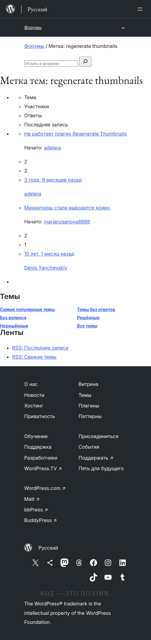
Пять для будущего (101, 468)
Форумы (32, 27)
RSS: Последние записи (40, 348)
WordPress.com (45, 488)
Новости (34, 395)
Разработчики (40, 458)
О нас (31, 384)
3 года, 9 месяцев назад (53, 180)
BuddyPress (40, 520)
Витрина (88, 384)
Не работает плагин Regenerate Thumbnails (75, 134)
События (89, 447)
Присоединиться (99, 436)
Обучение (36, 436)
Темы (85, 395)
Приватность (39, 416)
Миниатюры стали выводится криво (67, 208)
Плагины (89, 406)
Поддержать (96, 458)
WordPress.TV (43, 468)
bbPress (36, 510)
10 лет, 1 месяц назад (49, 254)
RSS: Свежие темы (34, 357)
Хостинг (33, 406)
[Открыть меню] (141, 9)
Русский (48, 548)
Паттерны (90, 416)
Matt (32, 499)
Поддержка (37, 447)
